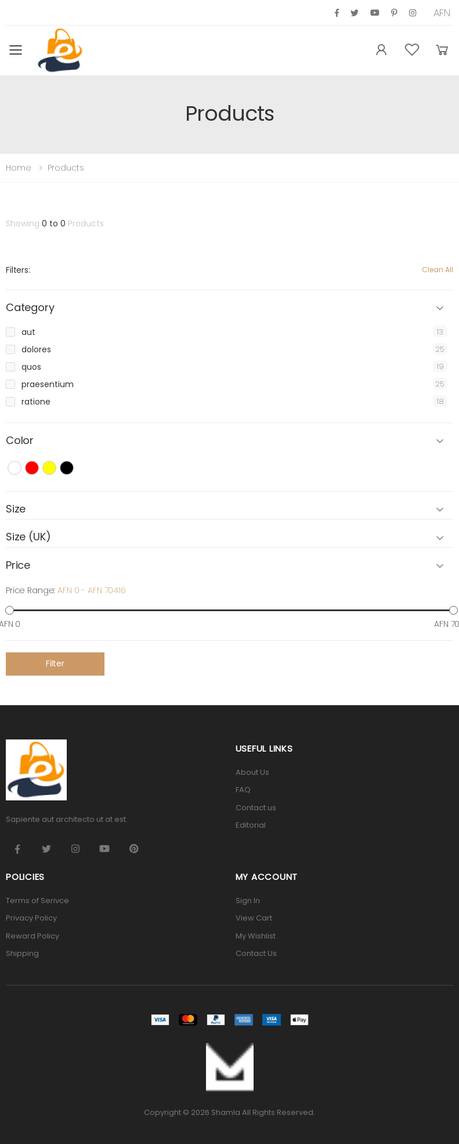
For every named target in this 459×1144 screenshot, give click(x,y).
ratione (35, 401)
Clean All (437, 270)
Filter (55, 663)
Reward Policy (32, 935)
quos (31, 367)
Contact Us (256, 953)
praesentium (47, 384)
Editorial (251, 825)
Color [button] (20, 441)
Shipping (22, 953)
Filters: (18, 270)
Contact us (256, 807)
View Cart (254, 917)
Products (66, 168)
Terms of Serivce (37, 900)
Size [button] (16, 509)
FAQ (243, 789)
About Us (252, 772)
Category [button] (30, 308)
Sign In (248, 900)
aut (28, 332)
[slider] (9, 609)
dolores (36, 349)
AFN (442, 13)
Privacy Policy (31, 917)
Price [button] (18, 566)
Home (18, 168)
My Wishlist (256, 935)
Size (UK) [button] (28, 537)
